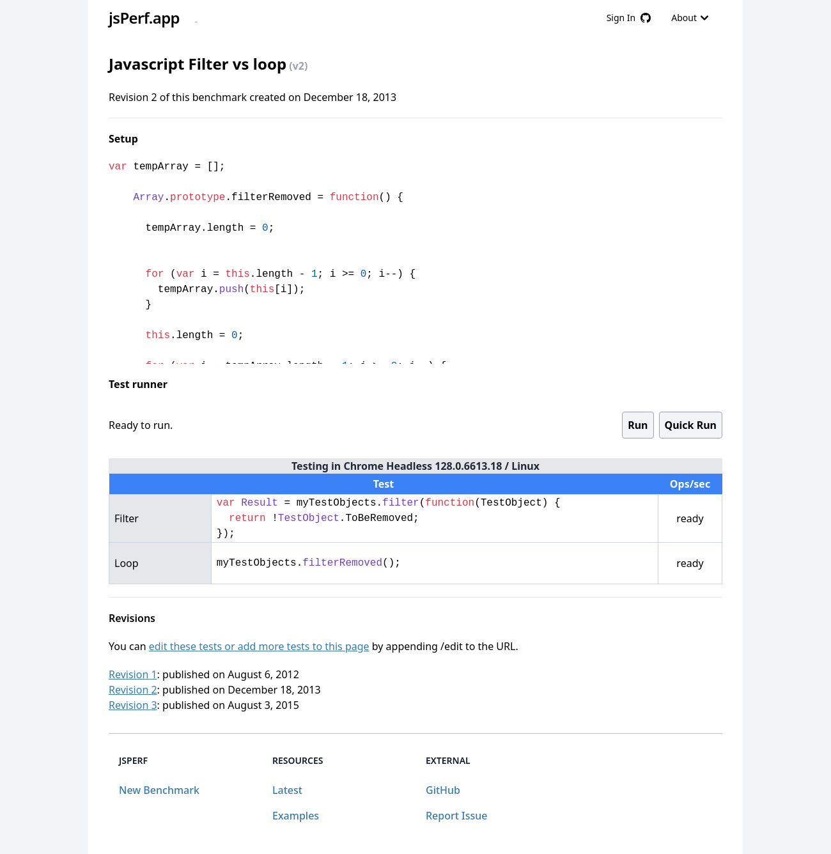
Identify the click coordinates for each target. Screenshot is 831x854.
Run (638, 425)
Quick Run (691, 425)
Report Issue (456, 816)
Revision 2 (133, 690)
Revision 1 (133, 674)
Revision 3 (133, 705)
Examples (295, 816)
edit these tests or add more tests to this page (259, 646)
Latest (287, 790)
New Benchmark (159, 790)
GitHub (443, 790)
